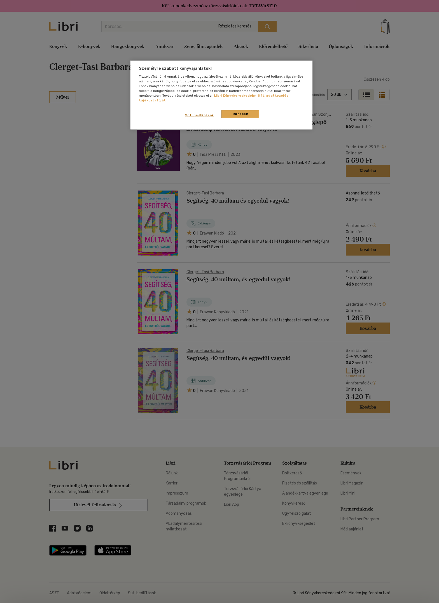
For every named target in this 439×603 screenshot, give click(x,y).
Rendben (240, 114)
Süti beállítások (199, 115)
